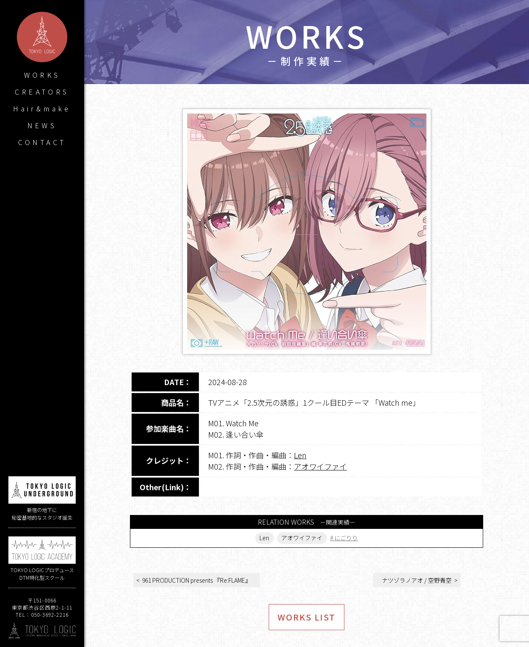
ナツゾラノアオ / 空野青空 (417, 580)
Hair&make (42, 108)
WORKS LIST (307, 617)
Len (300, 454)
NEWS (42, 125)
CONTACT (42, 142)
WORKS (42, 75)
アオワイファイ (320, 466)
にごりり (346, 538)
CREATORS (42, 92)
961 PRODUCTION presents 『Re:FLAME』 (196, 580)
